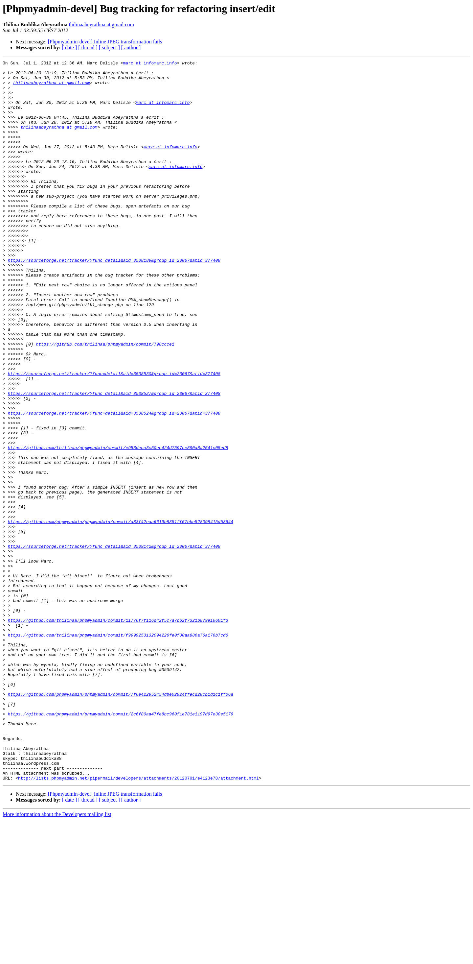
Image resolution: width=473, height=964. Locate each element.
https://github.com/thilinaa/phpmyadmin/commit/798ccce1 (105, 401)
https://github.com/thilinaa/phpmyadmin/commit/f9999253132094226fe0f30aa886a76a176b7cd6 (118, 750)
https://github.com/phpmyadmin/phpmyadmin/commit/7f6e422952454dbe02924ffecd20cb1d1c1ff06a (120, 821)
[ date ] (69, 47)
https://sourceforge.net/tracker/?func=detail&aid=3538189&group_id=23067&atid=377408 (114, 300)
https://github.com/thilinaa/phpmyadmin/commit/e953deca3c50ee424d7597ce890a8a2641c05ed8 (118, 525)
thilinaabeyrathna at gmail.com (101, 24)
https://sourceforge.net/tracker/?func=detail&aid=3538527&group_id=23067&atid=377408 (114, 460)
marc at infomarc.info (150, 64)
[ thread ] (88, 47)
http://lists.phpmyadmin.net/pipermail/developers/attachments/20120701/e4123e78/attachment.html (138, 922)
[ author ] (131, 47)
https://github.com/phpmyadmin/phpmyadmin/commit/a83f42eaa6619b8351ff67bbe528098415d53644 (120, 614)
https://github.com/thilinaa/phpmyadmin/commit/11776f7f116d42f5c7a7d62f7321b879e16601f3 (118, 732)
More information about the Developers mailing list (57, 958)
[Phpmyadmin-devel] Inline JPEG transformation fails (105, 41)
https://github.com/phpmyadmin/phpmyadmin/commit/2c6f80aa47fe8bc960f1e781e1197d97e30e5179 (120, 845)
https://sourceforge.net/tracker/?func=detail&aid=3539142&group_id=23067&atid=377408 (114, 644)
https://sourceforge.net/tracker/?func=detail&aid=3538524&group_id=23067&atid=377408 (114, 484)
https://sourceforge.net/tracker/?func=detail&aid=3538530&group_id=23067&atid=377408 (114, 437)
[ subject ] (109, 47)
